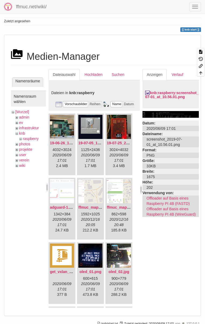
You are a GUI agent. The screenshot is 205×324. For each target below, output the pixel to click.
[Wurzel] (22, 112)
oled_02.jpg (118, 272)
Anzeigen (154, 74)
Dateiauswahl (64, 74)
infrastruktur (29, 128)
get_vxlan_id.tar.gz (66, 272)
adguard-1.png (63, 207)
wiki (22, 165)
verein (24, 160)
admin (24, 117)
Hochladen (93, 74)
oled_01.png (90, 272)
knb (22, 133)
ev (21, 122)
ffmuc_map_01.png (95, 207)
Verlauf (177, 74)
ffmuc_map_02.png (124, 207)
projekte (25, 149)
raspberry (31, 139)
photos (24, 144)
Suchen (118, 74)
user (22, 155)
